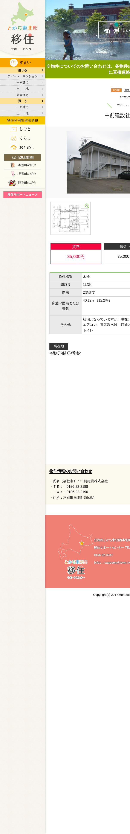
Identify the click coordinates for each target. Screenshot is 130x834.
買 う (22, 101)
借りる (22, 70)
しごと (25, 129)
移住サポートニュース (23, 194)
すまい (25, 62)
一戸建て (23, 82)
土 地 (23, 88)
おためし (27, 147)
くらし (25, 138)
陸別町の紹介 (27, 182)
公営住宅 (23, 95)
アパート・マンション (23, 76)
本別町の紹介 (27, 165)
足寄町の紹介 (27, 173)
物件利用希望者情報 (22, 120)
